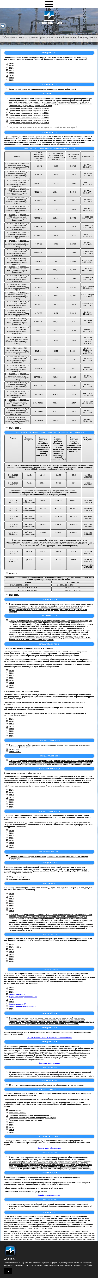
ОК (8, 1271)
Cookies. (9, 1259)
